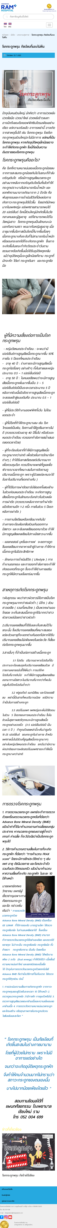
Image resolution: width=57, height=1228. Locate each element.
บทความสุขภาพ (23, 35)
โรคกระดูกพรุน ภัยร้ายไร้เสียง (18, 1175)
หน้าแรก (5, 35)
